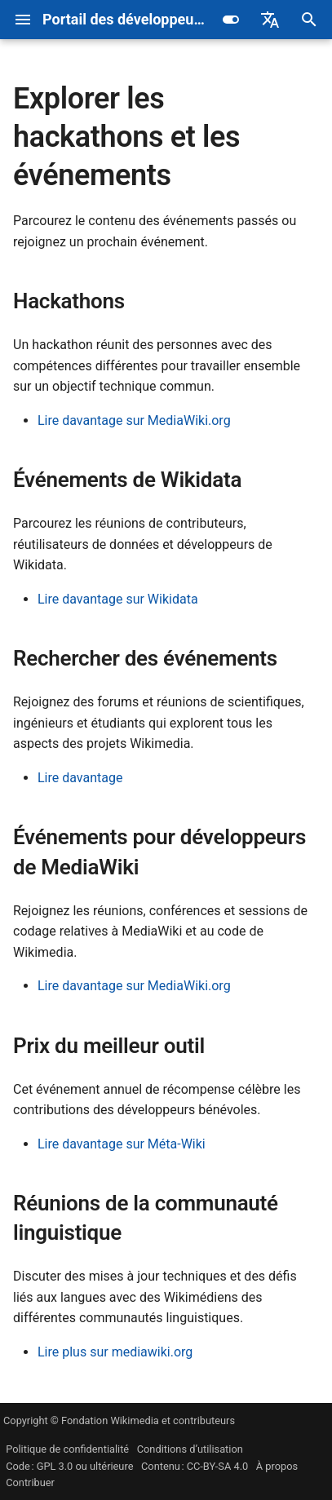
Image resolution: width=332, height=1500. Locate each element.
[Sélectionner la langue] (270, 19)
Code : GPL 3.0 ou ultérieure (69, 1466)
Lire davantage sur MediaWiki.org (134, 420)
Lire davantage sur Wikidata (118, 599)
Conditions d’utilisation (190, 1449)
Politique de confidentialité (67, 1449)
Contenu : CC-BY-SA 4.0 (194, 1466)
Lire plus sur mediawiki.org (115, 1352)
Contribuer (30, 1482)
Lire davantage (80, 777)
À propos (277, 1466)
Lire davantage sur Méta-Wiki (122, 1144)
